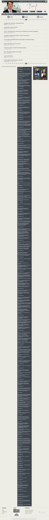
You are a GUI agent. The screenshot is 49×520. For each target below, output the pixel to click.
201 (6, 19)
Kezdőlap (4, 14)
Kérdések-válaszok (39, 1)
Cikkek (12, 14)
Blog (44, 1)
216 (36, 19)
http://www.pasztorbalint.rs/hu (9, 2)
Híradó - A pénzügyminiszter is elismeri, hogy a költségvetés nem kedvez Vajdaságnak (21, 31)
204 (12, 19)
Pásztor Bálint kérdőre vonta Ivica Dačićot (12, 43)
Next (30, 505)
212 (28, 19)
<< (3, 19)
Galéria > (35, 67)
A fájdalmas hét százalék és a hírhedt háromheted (14, 23)
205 (14, 19)
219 (41, 19)
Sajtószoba (8, 14)
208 (20, 19)
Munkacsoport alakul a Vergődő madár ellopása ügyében (15, 47)
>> (25, 20)
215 (34, 19)
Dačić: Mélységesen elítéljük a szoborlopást (12, 51)
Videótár (41, 17)
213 (30, 19)
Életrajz (3, 510)
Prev (29, 505)
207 (18, 19)
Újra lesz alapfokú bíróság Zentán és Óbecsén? (13, 60)
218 (40, 19)
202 (8, 19)
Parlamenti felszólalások (23, 1)
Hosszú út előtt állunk (8, 56)
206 (16, 19)
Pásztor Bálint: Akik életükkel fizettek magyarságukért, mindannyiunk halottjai (19, 39)
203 (10, 19)
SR (2, 1)
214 (32, 19)
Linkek (15, 508)
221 (45, 19)
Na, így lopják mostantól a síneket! (11, 27)
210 (24, 19)
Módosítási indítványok (32, 1)
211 (26, 19)
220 (43, 19)
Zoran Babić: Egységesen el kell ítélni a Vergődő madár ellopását (16, 35)
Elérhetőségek (4, 511)
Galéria (3, 513)
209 (22, 19)
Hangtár (26, 17)
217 (38, 19)
